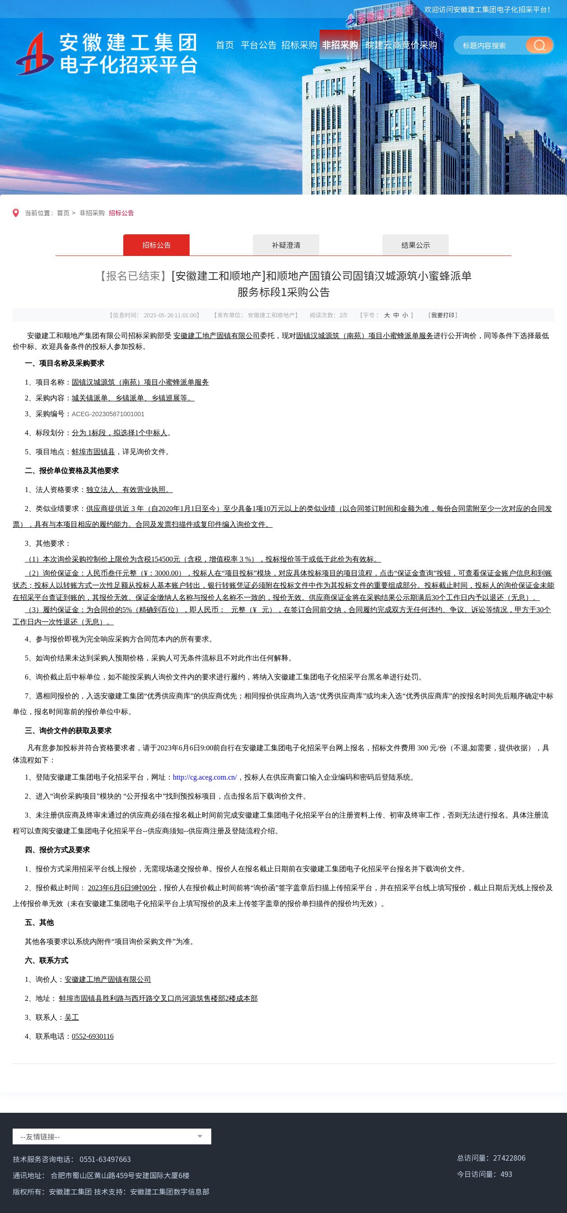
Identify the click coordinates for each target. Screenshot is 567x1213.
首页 (225, 44)
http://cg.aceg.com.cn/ (205, 777)
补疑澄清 (286, 244)
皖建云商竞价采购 (401, 44)
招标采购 (299, 44)
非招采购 (340, 44)
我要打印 (443, 315)
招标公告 (121, 212)
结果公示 (415, 244)
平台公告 (259, 44)
